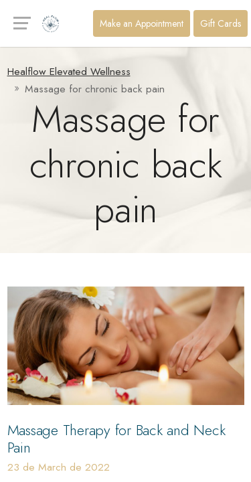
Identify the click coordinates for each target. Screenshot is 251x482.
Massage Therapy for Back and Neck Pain (116, 439)
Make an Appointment (141, 23)
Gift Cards (220, 23)
